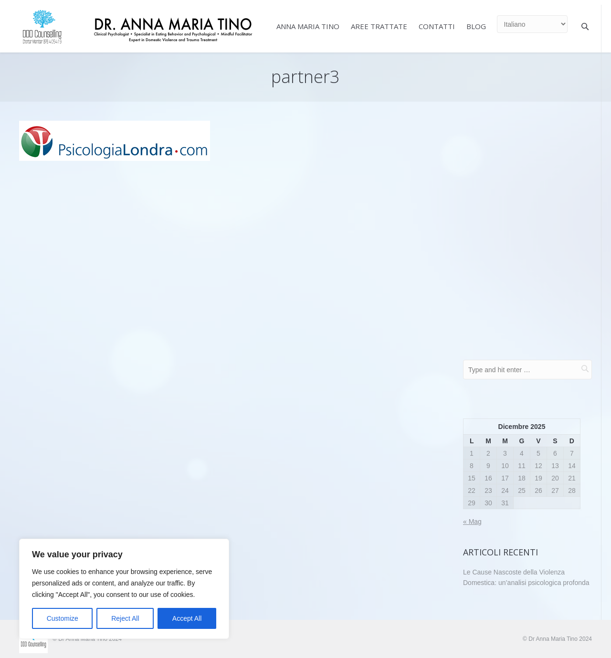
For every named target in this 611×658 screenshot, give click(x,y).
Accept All (186, 618)
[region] (124, 589)
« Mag (472, 521)
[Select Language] (532, 24)
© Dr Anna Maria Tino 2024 (557, 639)
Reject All (125, 618)
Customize (62, 618)
